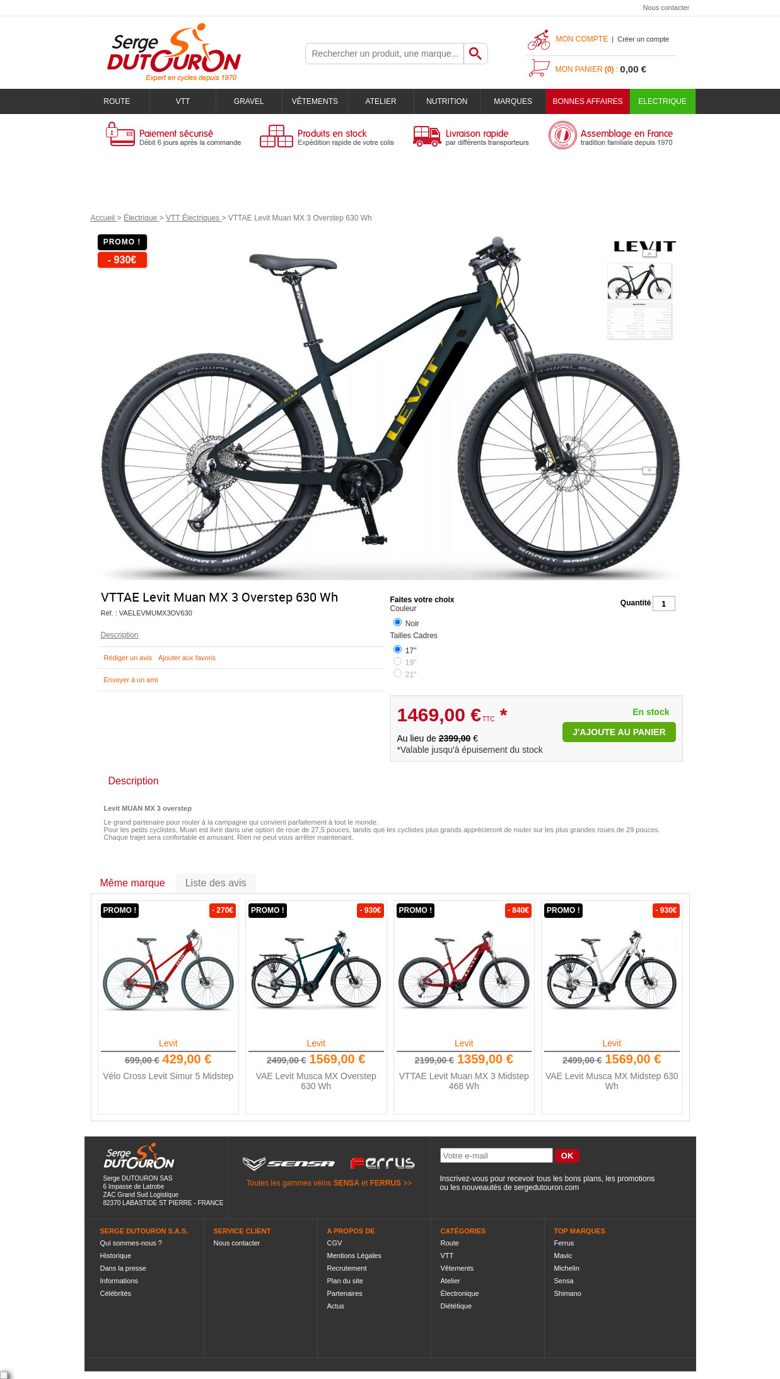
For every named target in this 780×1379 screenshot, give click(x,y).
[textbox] (384, 53)
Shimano (567, 1293)
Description (120, 635)
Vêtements (315, 101)
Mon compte (582, 39)
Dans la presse (123, 1268)
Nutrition (446, 101)
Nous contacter (666, 7)
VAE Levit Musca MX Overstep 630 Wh (316, 1081)
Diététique (456, 1306)
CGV (334, 1243)
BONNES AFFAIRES (587, 101)
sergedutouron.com (546, 1187)
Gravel (249, 101)
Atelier (381, 101)
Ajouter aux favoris (187, 657)
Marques (513, 101)
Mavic (563, 1255)
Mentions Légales (354, 1255)
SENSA (346, 1183)
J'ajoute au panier (619, 732)
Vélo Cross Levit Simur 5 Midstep (168, 1076)
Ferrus (564, 1243)
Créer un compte (643, 39)
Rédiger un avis (128, 657)
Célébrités (116, 1293)
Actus (336, 1306)
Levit (168, 1043)
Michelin (566, 1268)
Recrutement (347, 1268)
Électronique (460, 1293)
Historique (116, 1255)
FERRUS (385, 1183)
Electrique (662, 101)
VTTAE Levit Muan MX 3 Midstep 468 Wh (464, 1081)
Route (116, 101)
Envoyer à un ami (131, 680)
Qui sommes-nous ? (131, 1243)
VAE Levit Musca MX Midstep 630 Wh (611, 1081)
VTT (183, 101)
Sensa (564, 1281)
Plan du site (345, 1281)
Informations (119, 1281)
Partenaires (345, 1293)
